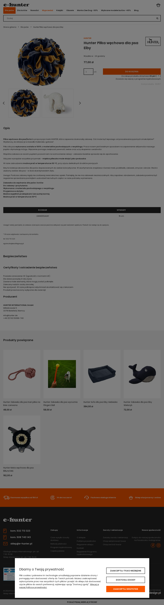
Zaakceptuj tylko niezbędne (125, 570)
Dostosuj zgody (125, 579)
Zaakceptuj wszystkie (125, 589)
